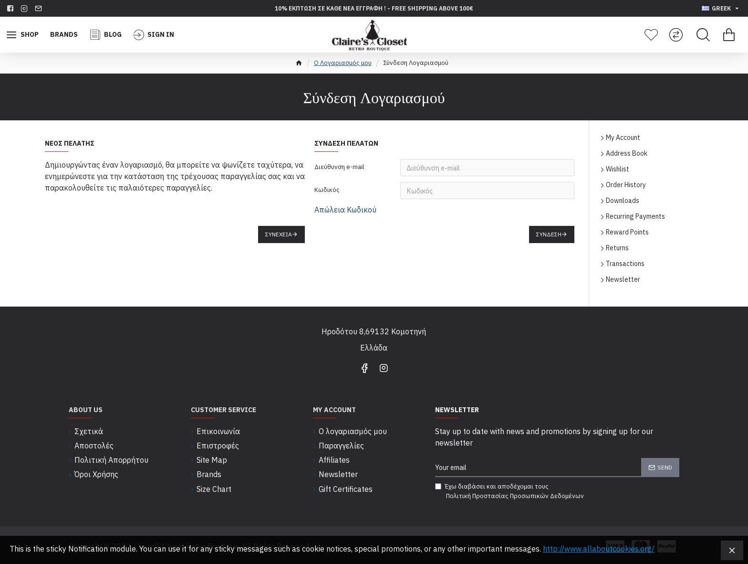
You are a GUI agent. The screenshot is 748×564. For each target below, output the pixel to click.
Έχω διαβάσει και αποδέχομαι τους (510, 491)
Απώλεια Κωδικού (345, 209)
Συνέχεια (278, 234)
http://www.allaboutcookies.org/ (598, 548)
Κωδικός (327, 190)
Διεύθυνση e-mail (339, 167)
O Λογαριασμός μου (343, 63)
